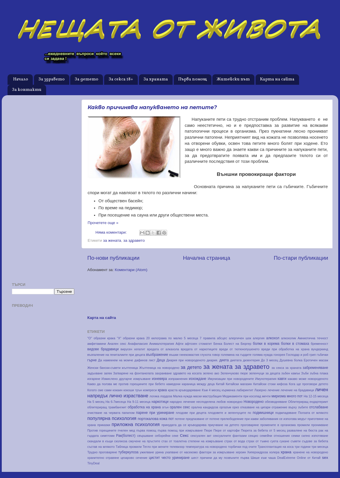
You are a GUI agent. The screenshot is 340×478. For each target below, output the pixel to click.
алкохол (272, 338)
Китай (220, 384)
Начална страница (206, 258)
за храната (293, 367)
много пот (295, 396)
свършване (145, 435)
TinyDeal (93, 463)
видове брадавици (103, 349)
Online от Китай (309, 457)
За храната (155, 79)
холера (274, 452)
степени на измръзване (205, 441)
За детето (86, 79)
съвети (296, 441)
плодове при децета (191, 412)
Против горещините (101, 430)
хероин (241, 452)
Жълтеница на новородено (159, 367)
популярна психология (111, 418)
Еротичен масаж (316, 360)
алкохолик (288, 338)
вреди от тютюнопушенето (239, 349)
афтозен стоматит (198, 343)
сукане (285, 441)
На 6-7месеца (116, 401)
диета (224, 360)
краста (173, 390)
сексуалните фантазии (230, 435)
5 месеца (191, 338)
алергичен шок (240, 338)
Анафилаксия (138, 343)
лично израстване (128, 395)
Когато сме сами (99, 390)
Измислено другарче (117, 378)
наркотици (159, 402)
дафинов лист (144, 360)
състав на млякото (101, 446)
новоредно (235, 401)
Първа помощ (192, 79)
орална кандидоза (204, 407)
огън (165, 407)
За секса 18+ (120, 79)
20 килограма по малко (164, 338)
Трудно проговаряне (102, 452)
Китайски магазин (239, 384)
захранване (163, 373)
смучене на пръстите (144, 441)
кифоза (282, 384)
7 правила (208, 338)
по (249, 412)
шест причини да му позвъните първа (220, 457)
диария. (212, 360)
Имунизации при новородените (231, 378)
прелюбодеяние (232, 419)
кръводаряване (190, 390)
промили (303, 425)
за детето (191, 367)
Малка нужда (182, 396)
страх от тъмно (257, 441)
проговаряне (249, 425)
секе (175, 435)
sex (325, 457)
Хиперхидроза (257, 452)
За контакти (26, 90)
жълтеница (130, 367)
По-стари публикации (301, 258)
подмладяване (285, 412)
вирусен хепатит (133, 349)
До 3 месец (269, 360)
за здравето (134, 240)
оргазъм (225, 407)
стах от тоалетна (174, 441)
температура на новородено (206, 446)
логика (154, 396)
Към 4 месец (211, 390)
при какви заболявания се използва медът (276, 419)
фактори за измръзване (216, 452)
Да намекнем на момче (115, 360)
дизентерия (251, 360)
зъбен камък (290, 373)
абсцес (222, 338)
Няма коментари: (111, 232)
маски (197, 396)
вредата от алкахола (163, 349)
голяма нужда (262, 354)
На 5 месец (95, 401)
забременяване (315, 368)
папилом (128, 412)
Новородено (254, 402)
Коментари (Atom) (131, 270)
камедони (173, 384)
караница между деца (198, 384)
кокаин (117, 390)
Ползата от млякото (313, 412)
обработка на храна (144, 407)
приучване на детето (223, 425)
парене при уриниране (155, 413)
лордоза (166, 396)
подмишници (263, 413)
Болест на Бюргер (237, 343)
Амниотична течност (313, 338)
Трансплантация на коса (276, 446)
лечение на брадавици (297, 390)
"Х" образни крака (130, 338)
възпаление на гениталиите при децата (116, 354)
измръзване (142, 378)
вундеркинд (319, 349)
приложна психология (136, 424)
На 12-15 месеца (316, 396)
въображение (157, 355)
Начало (20, 79)
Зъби (305, 373)
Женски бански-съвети (103, 367)
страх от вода (234, 441)
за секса (278, 367)
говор (216, 354)
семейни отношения (275, 435)
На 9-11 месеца (138, 401)
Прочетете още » (103, 223)
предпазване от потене (202, 419)
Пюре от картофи (227, 430)
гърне (92, 360)
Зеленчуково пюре (234, 373)
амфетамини (96, 343)
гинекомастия (189, 354)
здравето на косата (187, 373)
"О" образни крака (101, 338)
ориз (235, 407)
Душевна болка (290, 360)
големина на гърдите (236, 354)
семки (295, 435)
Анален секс (117, 343)
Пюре (208, 430)
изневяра (159, 379)
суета (274, 441)
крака (162, 390)
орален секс (180, 407)
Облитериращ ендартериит (308, 401)
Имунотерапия (265, 378)
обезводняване (276, 401)
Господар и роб (297, 354)
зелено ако (211, 373)
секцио (253, 435)
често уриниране (176, 458)
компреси (150, 390)
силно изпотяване (314, 435)
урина (159, 452)
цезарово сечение (134, 457)
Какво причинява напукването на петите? (152, 107)
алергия (259, 338)
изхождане (197, 379)
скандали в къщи (100, 441)
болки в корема (266, 344)
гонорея (279, 354)
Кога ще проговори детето (308, 384)
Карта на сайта (277, 79)
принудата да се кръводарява (184, 425)
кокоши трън (132, 390)
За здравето (51, 79)
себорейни (163, 435)
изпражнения (177, 378)
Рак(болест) (125, 436)
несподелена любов (211, 401)
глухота (205, 354)
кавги (282, 379)
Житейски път (233, 79)
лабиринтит (244, 390)
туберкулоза (128, 452)
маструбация (212, 396)
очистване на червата (103, 412)
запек (108, 373)
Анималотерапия (161, 343)
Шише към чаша (263, 457)
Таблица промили (129, 446)
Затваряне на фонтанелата (133, 373)
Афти (179, 343)
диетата (235, 360)
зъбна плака (319, 373)
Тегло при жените (156, 446)
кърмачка (228, 390)
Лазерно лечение (267, 390)
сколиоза (120, 441)
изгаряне (93, 378)
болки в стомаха (295, 344)
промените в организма (278, 425)
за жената (112, 240)
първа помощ (146, 430)
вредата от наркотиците (199, 349)
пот (171, 419)
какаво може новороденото (308, 378)
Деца (161, 360)
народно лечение (182, 401)
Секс (184, 435)
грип (313, 354)
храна (286, 452)
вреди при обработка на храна (285, 349)
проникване (319, 425)
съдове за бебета (315, 441)
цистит (154, 458)
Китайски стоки (264, 384)
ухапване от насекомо (181, 452)
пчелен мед (126, 430)
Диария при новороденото (186, 360)
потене (180, 419)
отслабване (318, 407)
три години (302, 446)
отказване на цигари (255, 407)
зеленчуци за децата (264, 373)
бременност (319, 343)
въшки (173, 354)
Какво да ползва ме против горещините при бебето (126, 384)
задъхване (95, 373)
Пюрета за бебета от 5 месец (263, 430)
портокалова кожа (152, 419)
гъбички (322, 354)
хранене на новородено (310, 452)
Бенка (218, 343)
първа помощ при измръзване (180, 430)
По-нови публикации (113, 258)
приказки (103, 425)
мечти (266, 396)
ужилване (147, 452)
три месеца (320, 446)
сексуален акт (200, 435)
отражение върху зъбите (290, 407)
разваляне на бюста (302, 430)
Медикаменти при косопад (242, 396)
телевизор (177, 446)
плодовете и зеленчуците (227, 412)
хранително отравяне (103, 457)
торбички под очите (242, 446)
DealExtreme (286, 457)
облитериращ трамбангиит (106, 407)
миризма (279, 396)
